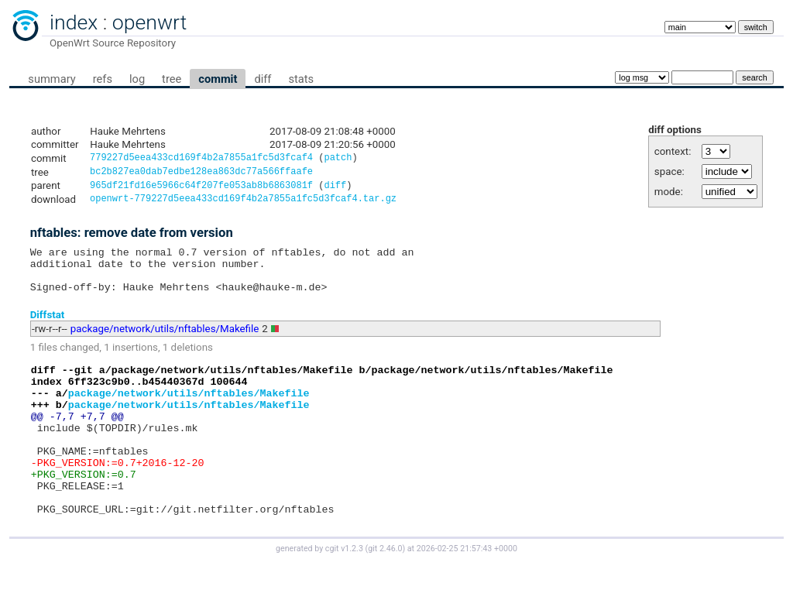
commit (217, 79)
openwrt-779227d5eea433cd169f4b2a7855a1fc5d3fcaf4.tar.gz (243, 204)
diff (262, 79)
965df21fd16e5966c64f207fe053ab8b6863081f (201, 189)
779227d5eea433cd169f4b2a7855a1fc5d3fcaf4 (201, 159)
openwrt (149, 22)
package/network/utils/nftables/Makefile (164, 343)
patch (338, 159)
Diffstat (47, 328)
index (74, 22)
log (137, 79)
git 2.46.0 (385, 593)
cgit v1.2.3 (344, 593)
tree (171, 79)
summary (51, 79)
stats (301, 79)
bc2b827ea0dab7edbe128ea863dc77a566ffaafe (201, 173)
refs (102, 79)
